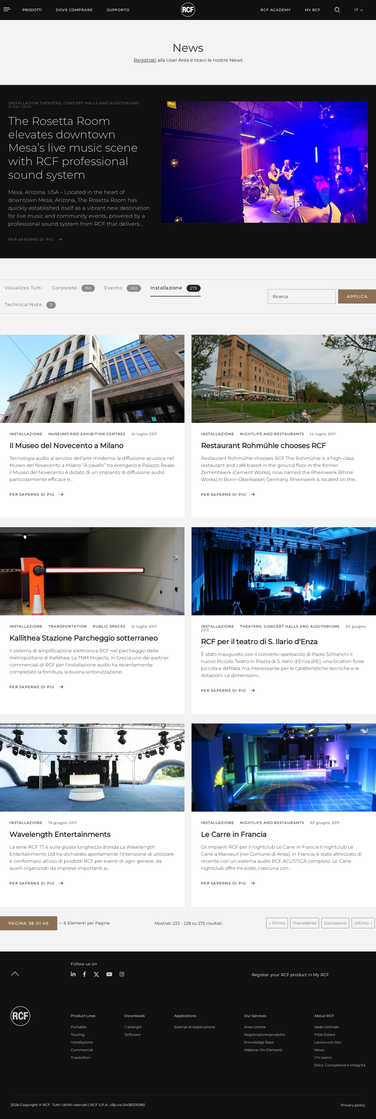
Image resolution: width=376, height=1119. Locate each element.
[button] (28, 922)
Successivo (335, 922)
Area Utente (255, 1026)
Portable (78, 1026)
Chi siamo (323, 1056)
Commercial (82, 1049)
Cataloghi (133, 1026)
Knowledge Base (259, 1041)
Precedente (304, 922)
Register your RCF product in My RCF (290, 973)
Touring (77, 1033)
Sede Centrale (326, 1026)
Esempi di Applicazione (194, 1026)
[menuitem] (74, 10)
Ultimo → (363, 922)
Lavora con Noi (327, 1041)
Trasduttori (80, 1056)
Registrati (145, 60)
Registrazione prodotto (264, 1033)
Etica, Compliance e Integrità (339, 1064)
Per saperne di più (30, 239)
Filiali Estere (324, 1033)
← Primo (277, 922)
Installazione (82, 1041)
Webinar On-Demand (263, 1049)
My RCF (312, 10)
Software (132, 1033)
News (319, 1049)
